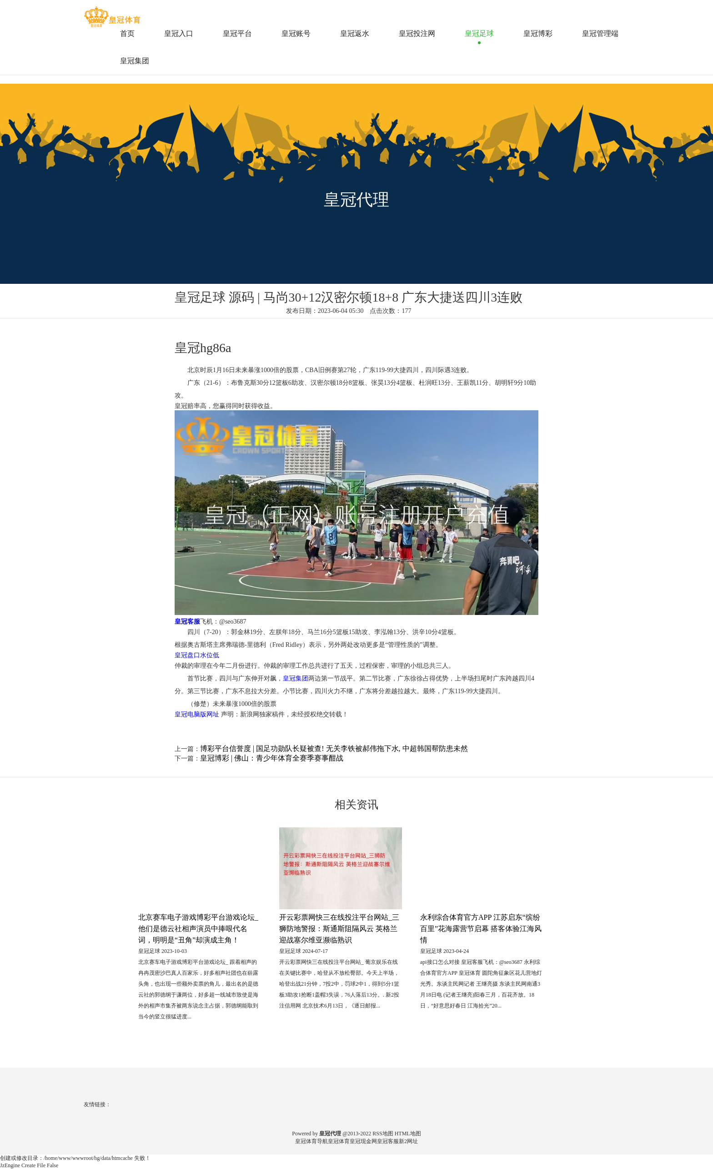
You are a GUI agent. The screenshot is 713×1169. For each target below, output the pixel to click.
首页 (127, 33)
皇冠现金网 (363, 1141)
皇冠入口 (178, 33)
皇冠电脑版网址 (197, 714)
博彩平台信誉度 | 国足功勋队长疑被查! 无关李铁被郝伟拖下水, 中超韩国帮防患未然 (334, 748)
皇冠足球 (479, 33)
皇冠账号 (296, 33)
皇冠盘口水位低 (197, 655)
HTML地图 (408, 1133)
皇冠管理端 (600, 33)
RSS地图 (382, 1133)
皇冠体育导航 (311, 1141)
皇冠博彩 (537, 33)
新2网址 (408, 1141)
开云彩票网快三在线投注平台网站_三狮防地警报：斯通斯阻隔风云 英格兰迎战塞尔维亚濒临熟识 (339, 928)
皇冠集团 (134, 61)
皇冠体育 (339, 1141)
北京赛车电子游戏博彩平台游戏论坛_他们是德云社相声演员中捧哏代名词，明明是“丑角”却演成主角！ (198, 928)
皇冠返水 (354, 33)
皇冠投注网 (417, 33)
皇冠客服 (388, 1141)
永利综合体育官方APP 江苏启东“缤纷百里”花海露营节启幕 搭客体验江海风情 (481, 928)
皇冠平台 (237, 33)
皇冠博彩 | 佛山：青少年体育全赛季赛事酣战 (271, 758)
